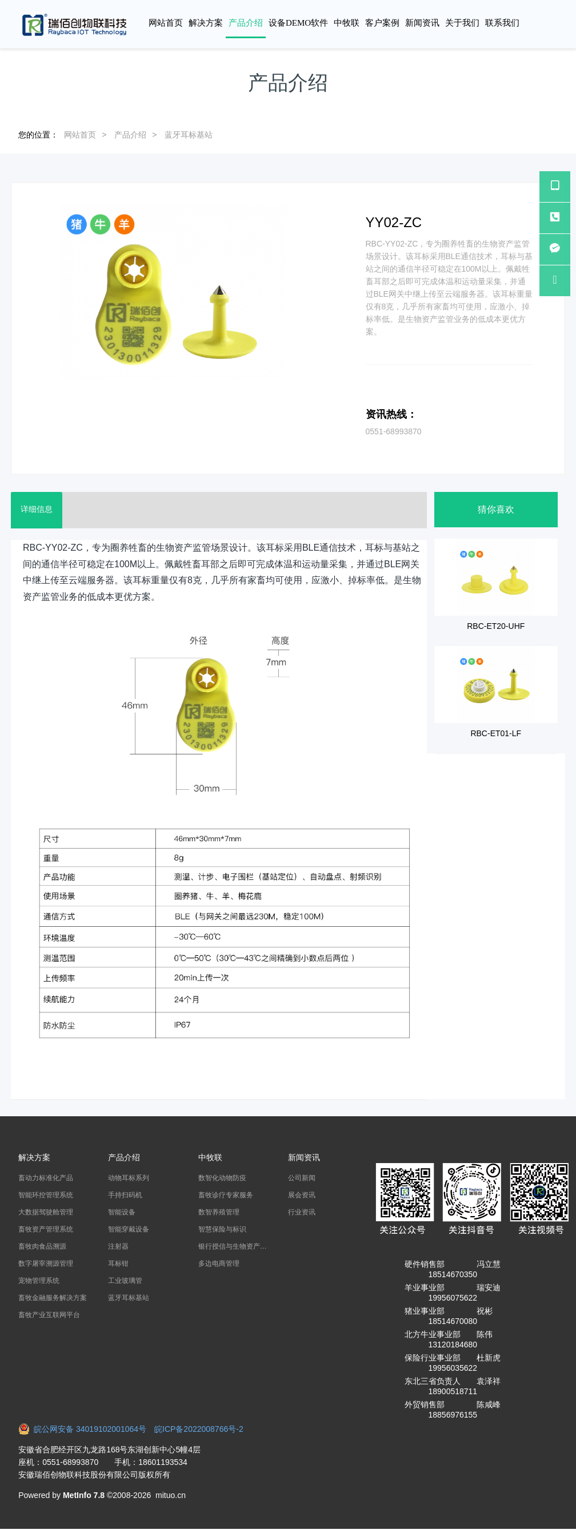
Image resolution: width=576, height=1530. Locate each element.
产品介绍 (130, 134)
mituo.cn (170, 1495)
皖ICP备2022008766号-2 (198, 1429)
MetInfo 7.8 (84, 1495)
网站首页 (166, 22)
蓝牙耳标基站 (189, 134)
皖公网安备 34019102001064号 (86, 1429)
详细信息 (38, 510)
